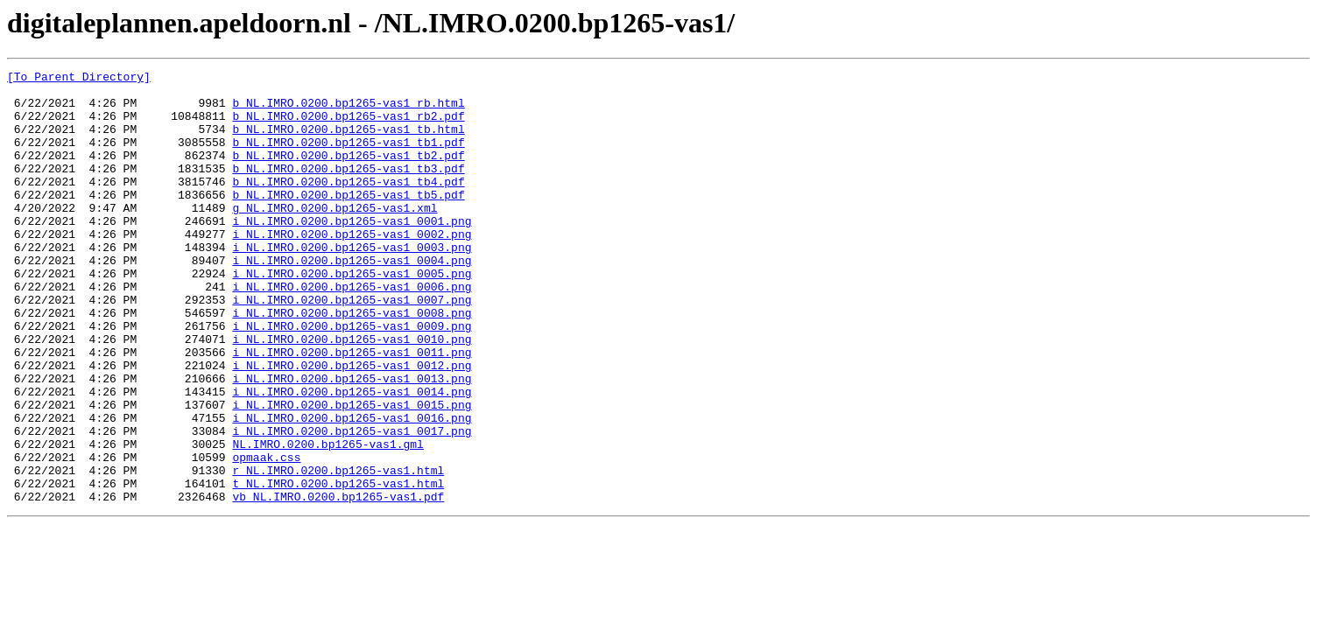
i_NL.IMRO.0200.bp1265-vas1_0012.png (351, 425)
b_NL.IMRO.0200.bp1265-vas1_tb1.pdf (348, 157)
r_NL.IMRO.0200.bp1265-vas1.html (338, 551)
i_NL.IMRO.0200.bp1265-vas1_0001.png (351, 252)
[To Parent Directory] (79, 79)
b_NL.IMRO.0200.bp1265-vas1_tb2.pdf (348, 173)
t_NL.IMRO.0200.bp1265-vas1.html (338, 567)
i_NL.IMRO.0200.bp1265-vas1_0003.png (351, 283)
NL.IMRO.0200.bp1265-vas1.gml (327, 520)
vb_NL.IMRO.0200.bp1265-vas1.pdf (338, 583)
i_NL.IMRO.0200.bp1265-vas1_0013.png (351, 441)
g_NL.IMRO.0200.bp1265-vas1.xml (334, 236)
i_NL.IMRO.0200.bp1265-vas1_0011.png (351, 409)
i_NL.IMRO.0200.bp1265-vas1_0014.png (351, 457)
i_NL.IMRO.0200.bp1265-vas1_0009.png (351, 378)
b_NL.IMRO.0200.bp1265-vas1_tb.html (348, 142)
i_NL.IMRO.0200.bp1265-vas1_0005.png (351, 315)
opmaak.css (266, 535)
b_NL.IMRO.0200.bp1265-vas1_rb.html (348, 110)
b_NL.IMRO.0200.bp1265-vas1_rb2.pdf (348, 126)
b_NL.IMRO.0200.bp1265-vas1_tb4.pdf (348, 205)
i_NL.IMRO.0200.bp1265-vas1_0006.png (351, 331)
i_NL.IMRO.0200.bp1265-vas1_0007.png (351, 346)
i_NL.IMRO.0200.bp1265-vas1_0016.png (351, 488)
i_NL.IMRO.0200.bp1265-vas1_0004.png (351, 299)
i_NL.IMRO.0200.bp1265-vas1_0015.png (351, 472)
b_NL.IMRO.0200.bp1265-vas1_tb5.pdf (348, 220)
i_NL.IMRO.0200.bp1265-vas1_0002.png (351, 268)
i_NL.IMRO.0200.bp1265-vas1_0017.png (351, 504)
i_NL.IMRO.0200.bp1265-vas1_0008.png (351, 362)
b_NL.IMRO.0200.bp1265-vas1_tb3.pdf (348, 189)
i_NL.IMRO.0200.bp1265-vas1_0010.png (351, 394)
